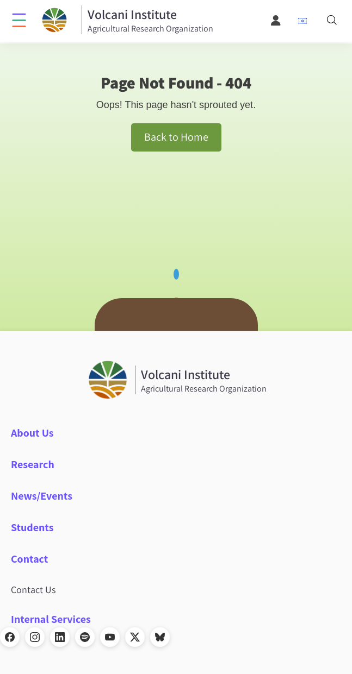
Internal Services (51, 619)
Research (32, 464)
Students (32, 527)
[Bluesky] (160, 637)
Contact (29, 559)
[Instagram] (35, 637)
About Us (32, 433)
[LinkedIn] (60, 637)
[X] (135, 637)
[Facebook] (10, 637)
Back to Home (176, 137)
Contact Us (33, 589)
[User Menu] (276, 21)
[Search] (332, 21)
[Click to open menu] (19, 19)
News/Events (41, 496)
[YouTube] (110, 637)
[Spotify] (85, 637)
